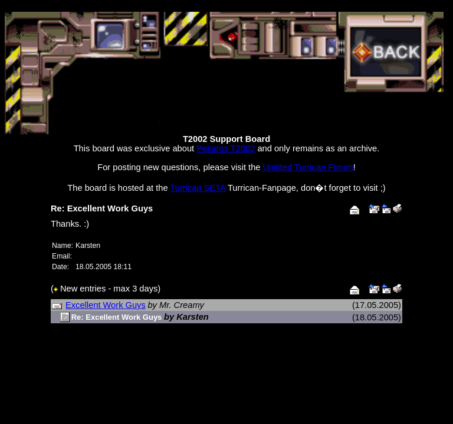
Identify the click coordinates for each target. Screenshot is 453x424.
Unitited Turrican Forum (308, 167)
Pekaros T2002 (225, 148)
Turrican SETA (197, 188)
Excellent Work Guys (105, 305)
